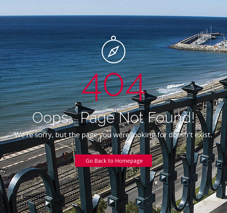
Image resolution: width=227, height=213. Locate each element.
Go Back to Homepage (114, 160)
